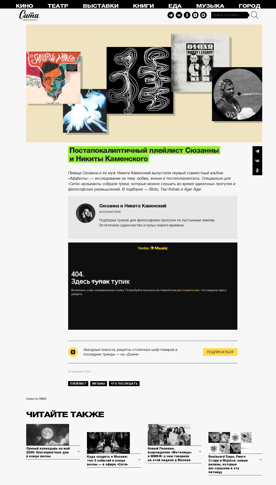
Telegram (171, 15)
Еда (174, 6)
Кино (24, 6)
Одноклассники (257, 170)
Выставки (100, 6)
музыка (98, 383)
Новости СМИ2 (36, 398)
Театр (58, 6)
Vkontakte (179, 15)
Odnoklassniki (187, 15)
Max (203, 15)
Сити (29, 15)
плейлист (78, 383)
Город (249, 6)
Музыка (210, 6)
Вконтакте (257, 161)
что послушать (124, 383)
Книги (143, 6)
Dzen (195, 15)
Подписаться (220, 352)
